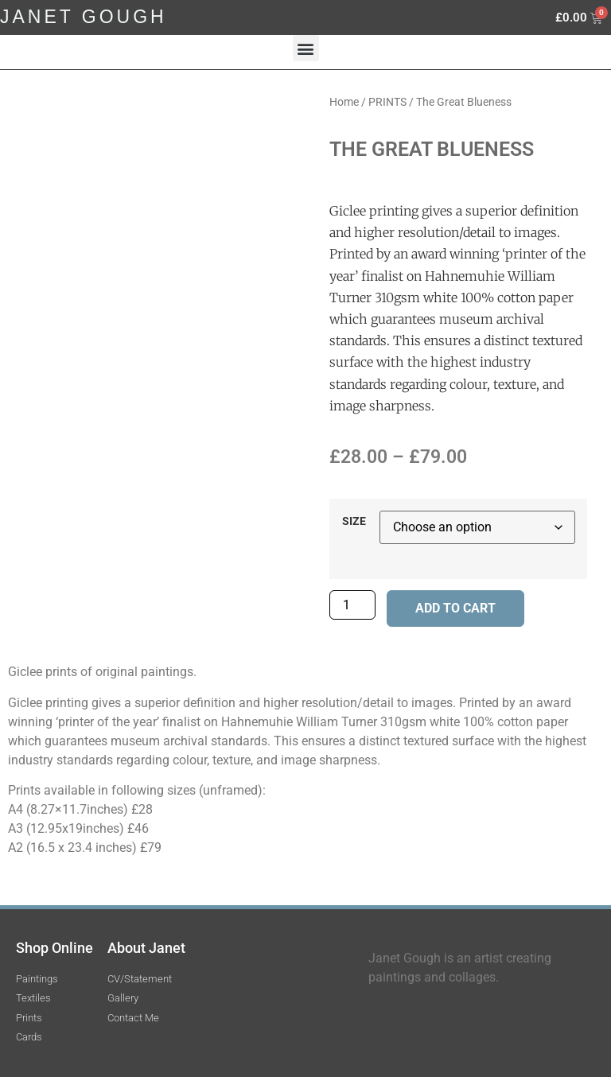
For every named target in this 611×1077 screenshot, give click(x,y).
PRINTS (387, 101)
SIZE (354, 521)
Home (344, 101)
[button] (306, 48)
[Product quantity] (352, 605)
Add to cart (455, 608)
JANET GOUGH (83, 16)
